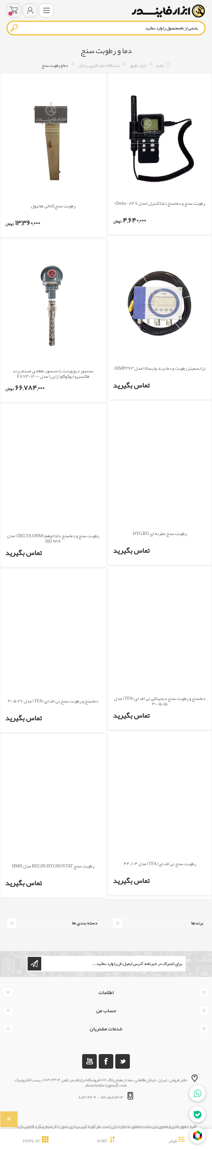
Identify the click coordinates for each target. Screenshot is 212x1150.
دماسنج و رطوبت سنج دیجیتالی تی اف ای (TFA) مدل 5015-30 (160, 701)
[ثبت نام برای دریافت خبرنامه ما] (113, 963)
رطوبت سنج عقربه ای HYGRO (160, 533)
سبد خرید (13, 10)
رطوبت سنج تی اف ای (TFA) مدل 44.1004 (160, 863)
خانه (160, 65)
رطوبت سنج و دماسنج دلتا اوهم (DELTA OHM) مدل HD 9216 (53, 538)
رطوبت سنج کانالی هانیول (53, 206)
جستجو (14, 28)
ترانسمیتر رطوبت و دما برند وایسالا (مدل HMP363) (160, 368)
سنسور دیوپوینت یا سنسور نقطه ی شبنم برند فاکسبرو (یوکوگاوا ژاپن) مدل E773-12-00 (53, 373)
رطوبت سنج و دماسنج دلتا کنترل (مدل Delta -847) (160, 203)
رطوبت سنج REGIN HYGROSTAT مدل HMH (53, 866)
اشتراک (34, 963)
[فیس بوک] (106, 1061)
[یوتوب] (89, 1061)
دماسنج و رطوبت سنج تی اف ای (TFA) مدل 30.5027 (53, 701)
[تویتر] (122, 1061)
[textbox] (106, 28)
